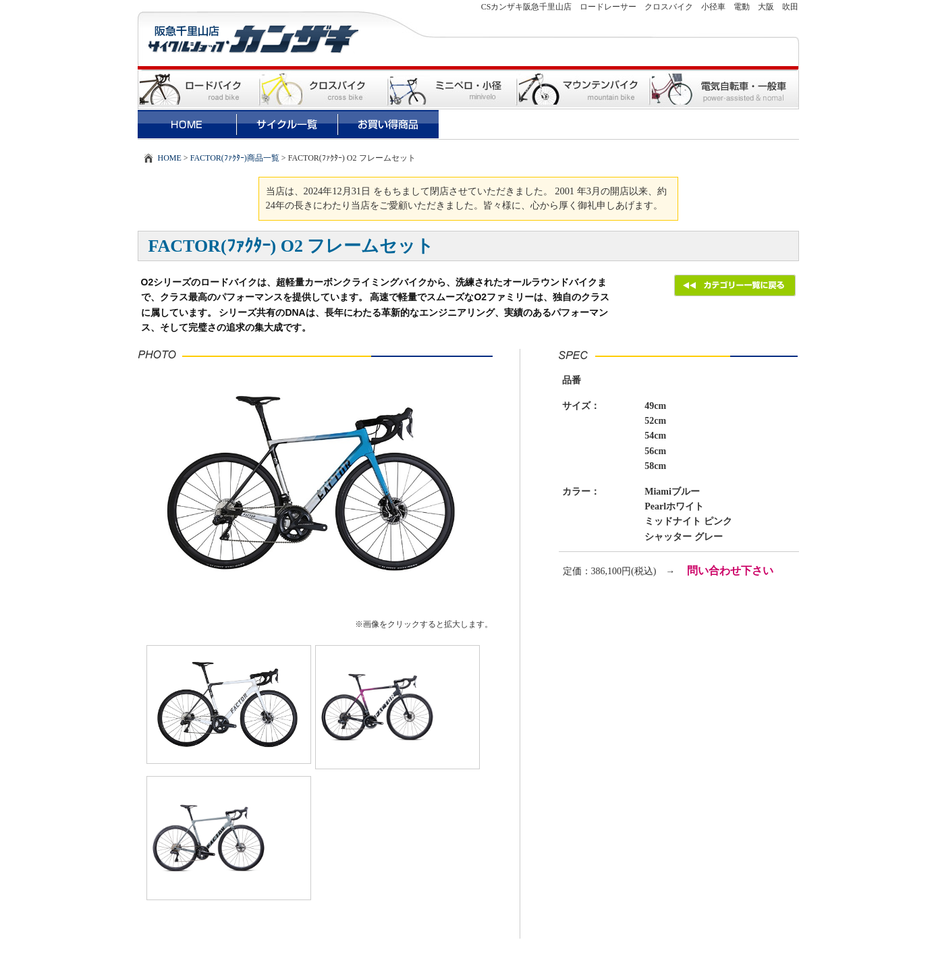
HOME (170, 158)
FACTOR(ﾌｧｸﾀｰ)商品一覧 (234, 158)
